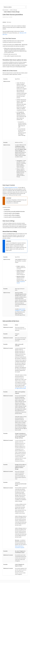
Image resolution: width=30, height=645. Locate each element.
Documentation (5, 9)
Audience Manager (13, 9)
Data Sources (9, 22)
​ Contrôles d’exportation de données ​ (11, 187)
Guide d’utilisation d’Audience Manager (12, 11)
